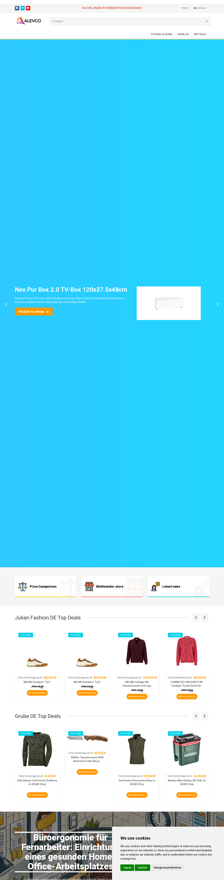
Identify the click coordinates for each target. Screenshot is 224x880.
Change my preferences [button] (167, 867)
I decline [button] (142, 867)
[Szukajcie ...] (126, 21)
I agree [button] (127, 867)
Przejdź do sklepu (34, 311)
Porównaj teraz (37, 692)
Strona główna (161, 34)
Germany (200, 8)
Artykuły (200, 34)
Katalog (183, 34)
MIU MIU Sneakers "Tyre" (37, 681)
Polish (185, 8)
